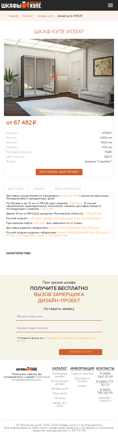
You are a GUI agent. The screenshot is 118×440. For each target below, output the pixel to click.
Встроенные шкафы (59, 382)
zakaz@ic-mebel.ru (105, 399)
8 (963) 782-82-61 (105, 391)
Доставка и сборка (82, 380)
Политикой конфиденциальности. (31, 378)
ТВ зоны (60, 398)
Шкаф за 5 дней (60, 404)
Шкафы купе (60, 388)
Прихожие (60, 393)
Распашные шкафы (59, 375)
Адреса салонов (82, 373)
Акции (82, 386)
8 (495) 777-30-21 (105, 383)
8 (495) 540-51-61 (105, 375)
